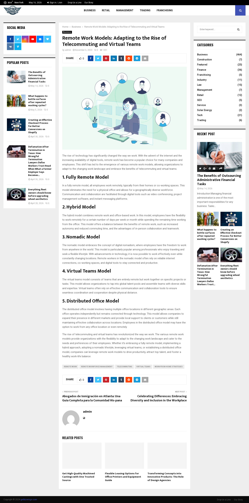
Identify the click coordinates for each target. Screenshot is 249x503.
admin (68, 50)
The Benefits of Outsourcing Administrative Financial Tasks (36, 77)
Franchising (165, 10)
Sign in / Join (54, 2)
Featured (202, 64)
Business (90, 10)
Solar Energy (204, 110)
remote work (70, 367)
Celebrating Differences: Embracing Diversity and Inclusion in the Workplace (159, 398)
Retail (106, 10)
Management (124, 10)
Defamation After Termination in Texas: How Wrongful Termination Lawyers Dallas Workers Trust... (207, 275)
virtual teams (143, 367)
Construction (204, 59)
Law (199, 84)
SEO (199, 100)
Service (201, 105)
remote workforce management (97, 367)
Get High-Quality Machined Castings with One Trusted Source (78, 476)
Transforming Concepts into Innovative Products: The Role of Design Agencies (165, 476)
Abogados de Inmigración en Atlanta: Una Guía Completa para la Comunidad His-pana (92, 398)
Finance (201, 69)
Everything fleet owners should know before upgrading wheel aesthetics (39, 194)
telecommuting (124, 367)
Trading (145, 10)
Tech (199, 115)
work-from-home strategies (169, 367)
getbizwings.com (29, 499)
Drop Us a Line (74, 2)
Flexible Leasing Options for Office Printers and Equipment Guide (123, 476)
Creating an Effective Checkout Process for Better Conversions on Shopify (231, 236)
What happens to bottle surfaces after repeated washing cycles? (37, 101)
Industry (201, 79)
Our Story (88, 2)
